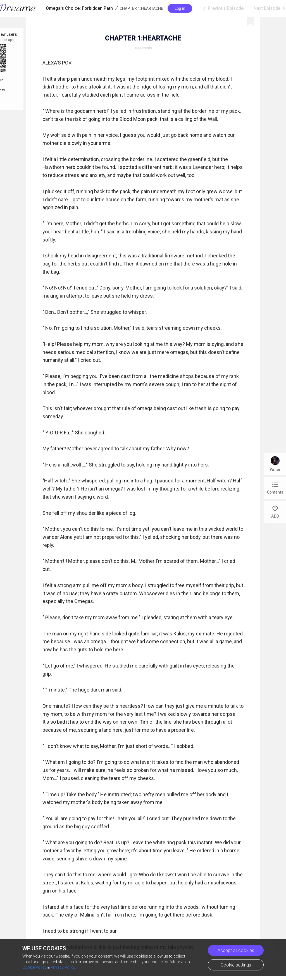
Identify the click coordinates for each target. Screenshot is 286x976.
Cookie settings (236, 965)
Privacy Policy (63, 967)
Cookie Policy (34, 967)
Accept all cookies (236, 950)
